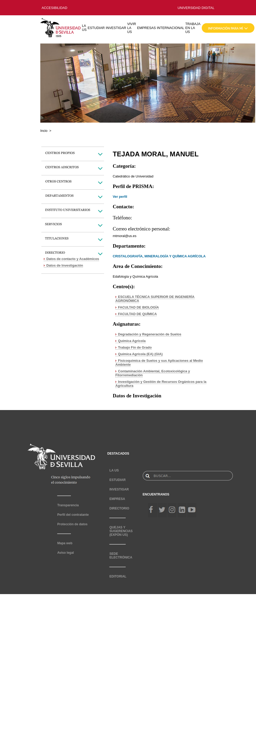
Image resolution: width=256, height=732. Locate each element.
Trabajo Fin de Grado (135, 347)
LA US (84, 28)
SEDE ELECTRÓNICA (120, 555)
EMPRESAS (146, 28)
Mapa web (64, 543)
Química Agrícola (132, 341)
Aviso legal (65, 553)
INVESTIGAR (116, 28)
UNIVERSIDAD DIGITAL (196, 8)
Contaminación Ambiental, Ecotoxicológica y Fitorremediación (152, 373)
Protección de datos (72, 524)
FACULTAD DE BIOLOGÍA (138, 307)
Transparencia (67, 505)
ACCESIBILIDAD (54, 8)
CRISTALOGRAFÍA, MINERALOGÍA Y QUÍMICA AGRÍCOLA (159, 256)
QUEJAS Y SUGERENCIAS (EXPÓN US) (120, 531)
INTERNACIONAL (170, 28)
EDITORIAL (117, 576)
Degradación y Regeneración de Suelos (149, 334)
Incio (43, 131)
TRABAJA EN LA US (192, 28)
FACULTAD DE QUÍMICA (137, 314)
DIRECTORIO (119, 508)
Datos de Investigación (64, 265)
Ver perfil (120, 197)
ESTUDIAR (96, 28)
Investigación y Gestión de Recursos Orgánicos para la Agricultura (160, 384)
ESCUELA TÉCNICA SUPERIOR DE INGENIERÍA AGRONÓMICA (155, 299)
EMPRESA (117, 499)
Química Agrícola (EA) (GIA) (140, 354)
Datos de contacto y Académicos (72, 259)
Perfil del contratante (72, 515)
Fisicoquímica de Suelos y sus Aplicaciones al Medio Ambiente (159, 363)
